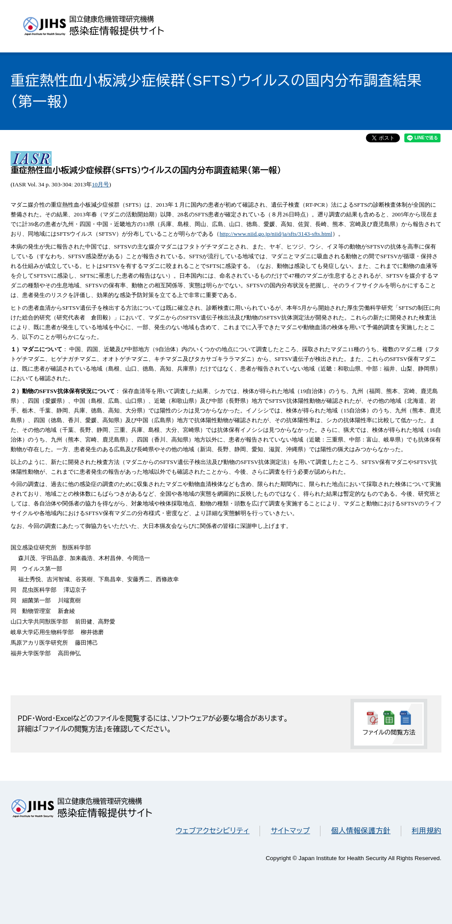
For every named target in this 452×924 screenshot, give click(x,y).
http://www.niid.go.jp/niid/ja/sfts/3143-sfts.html (275, 233)
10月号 (100, 184)
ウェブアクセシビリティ (212, 831)
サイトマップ (290, 831)
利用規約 (426, 831)
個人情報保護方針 (360, 831)
